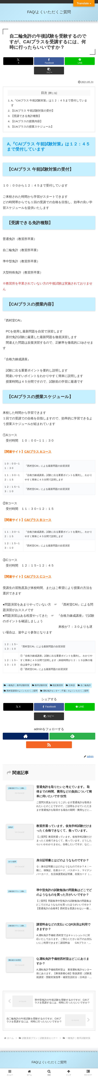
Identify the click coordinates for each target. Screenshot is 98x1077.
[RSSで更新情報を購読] (49, 746)
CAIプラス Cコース (37, 578)
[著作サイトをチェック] (26, 737)
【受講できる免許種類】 (26, 116)
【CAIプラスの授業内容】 (27, 122)
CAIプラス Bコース (37, 521)
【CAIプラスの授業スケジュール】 (32, 127)
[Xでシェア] (18, 61)
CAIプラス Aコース (37, 453)
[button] (49, 70)
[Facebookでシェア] (49, 61)
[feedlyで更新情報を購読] (72, 737)
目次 (44, 93)
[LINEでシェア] (80, 61)
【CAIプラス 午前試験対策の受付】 (33, 111)
